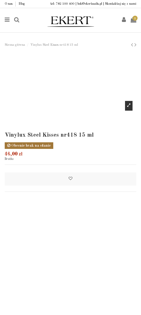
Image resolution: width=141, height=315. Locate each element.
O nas (9, 3)
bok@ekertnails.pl (89, 3)
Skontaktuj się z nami (120, 3)
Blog (21, 3)
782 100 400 (65, 3)
